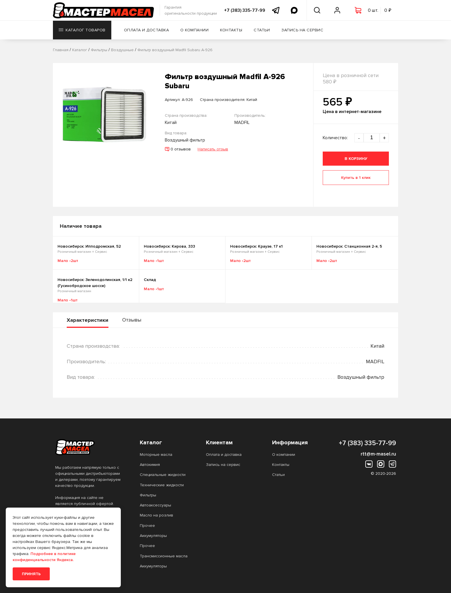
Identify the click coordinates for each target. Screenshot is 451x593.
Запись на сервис (302, 30)
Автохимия (150, 464)
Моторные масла (156, 454)
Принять (31, 573)
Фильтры (148, 495)
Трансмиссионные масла (164, 556)
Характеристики (87, 320)
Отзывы (131, 320)
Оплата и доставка (146, 30)
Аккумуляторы (153, 535)
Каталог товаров (82, 30)
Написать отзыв (213, 149)
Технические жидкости (162, 485)
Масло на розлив (156, 515)
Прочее (147, 525)
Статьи (262, 30)
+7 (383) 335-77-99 (244, 10)
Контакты (231, 30)
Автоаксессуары (155, 505)
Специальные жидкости (163, 474)
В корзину (356, 158)
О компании (194, 30)
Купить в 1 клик (355, 177)
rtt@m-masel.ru (378, 454)
